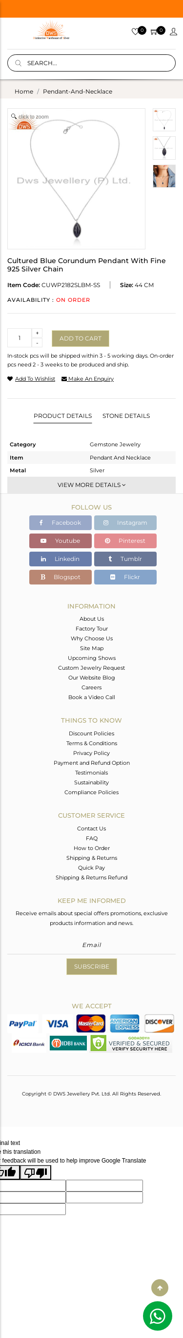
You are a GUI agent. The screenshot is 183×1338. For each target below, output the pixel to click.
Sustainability (91, 782)
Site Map (91, 648)
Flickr (125, 577)
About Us (92, 618)
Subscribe (91, 966)
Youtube (60, 540)
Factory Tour (92, 628)
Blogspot (61, 577)
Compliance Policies (91, 792)
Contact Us (91, 828)
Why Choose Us (92, 638)
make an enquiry (87, 378)
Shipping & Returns (91, 857)
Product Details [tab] (63, 415)
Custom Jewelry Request (91, 667)
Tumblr (125, 558)
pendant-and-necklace (77, 91)
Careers (91, 687)
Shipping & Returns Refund (91, 877)
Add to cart (81, 338)
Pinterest (125, 540)
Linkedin (60, 558)
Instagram (125, 522)
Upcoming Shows (92, 658)
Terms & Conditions (91, 743)
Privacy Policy (91, 753)
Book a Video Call (91, 697)
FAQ (92, 838)
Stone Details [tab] (126, 415)
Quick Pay (91, 867)
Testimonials (91, 772)
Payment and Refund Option (92, 762)
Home (24, 91)
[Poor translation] (35, 1172)
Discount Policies (91, 733)
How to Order (92, 848)
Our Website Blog (91, 677)
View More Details (92, 484)
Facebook (60, 522)
